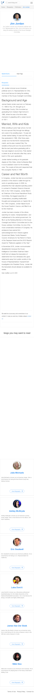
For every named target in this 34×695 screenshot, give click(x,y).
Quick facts (5, 74)
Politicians (18, 7)
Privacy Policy (21, 691)
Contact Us (30, 691)
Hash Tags (20, 73)
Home (3, 7)
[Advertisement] (17, 54)
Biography (10, 7)
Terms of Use (11, 691)
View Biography (16, 491)
